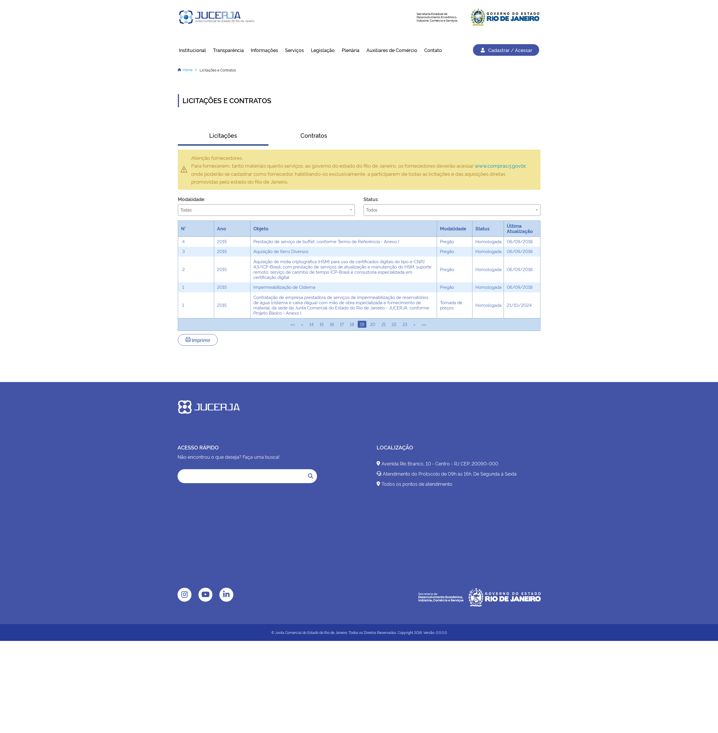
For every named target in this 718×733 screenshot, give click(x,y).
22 (394, 324)
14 (311, 324)
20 (372, 324)
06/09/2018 (520, 241)
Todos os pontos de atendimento (414, 484)
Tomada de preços (451, 305)
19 (362, 324)
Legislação (323, 50)
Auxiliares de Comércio (391, 50)
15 (322, 324)
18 (352, 324)
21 (384, 324)
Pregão (447, 241)
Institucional (192, 50)
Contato (433, 50)
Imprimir (197, 340)
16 (332, 324)
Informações (264, 50)
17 (342, 324)
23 (404, 324)
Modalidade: (191, 199)
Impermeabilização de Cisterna (284, 287)
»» (424, 324)
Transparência (228, 50)
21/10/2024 (519, 305)
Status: (371, 199)
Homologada (488, 241)
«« (292, 324)
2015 (222, 241)
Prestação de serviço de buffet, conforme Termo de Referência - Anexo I (326, 241)
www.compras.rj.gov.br (500, 165)
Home (188, 69)
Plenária (350, 50)
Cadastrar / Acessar (506, 49)
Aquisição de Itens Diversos (280, 251)
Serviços (294, 50)
